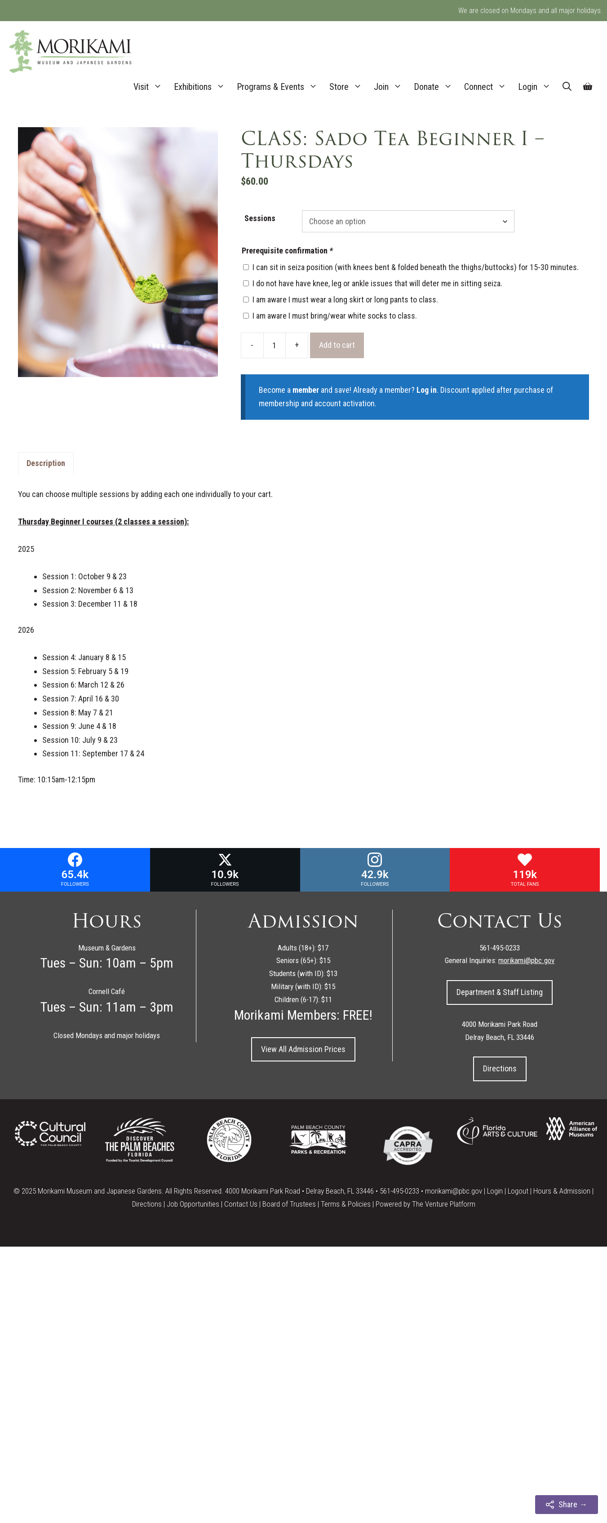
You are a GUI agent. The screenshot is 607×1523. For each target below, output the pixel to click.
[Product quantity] (274, 345)
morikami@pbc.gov (453, 1190)
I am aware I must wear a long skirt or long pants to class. (345, 299)
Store (348, 86)
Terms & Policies (346, 1203)
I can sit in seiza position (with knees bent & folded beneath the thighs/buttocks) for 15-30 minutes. (416, 267)
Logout (518, 1190)
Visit (150, 86)
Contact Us (240, 1203)
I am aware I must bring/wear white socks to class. (335, 315)
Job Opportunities (193, 1203)
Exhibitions (202, 86)
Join (391, 86)
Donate (436, 86)
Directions (500, 1068)
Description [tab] (46, 463)
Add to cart (337, 345)
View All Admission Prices (303, 1049)
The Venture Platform (443, 1203)
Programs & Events (280, 86)
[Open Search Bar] (567, 86)
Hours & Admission (561, 1190)
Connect (488, 86)
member (305, 390)
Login (537, 86)
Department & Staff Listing (499, 992)
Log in (426, 390)
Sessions (259, 218)
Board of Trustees (289, 1203)
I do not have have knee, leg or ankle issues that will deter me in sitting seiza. (377, 283)
